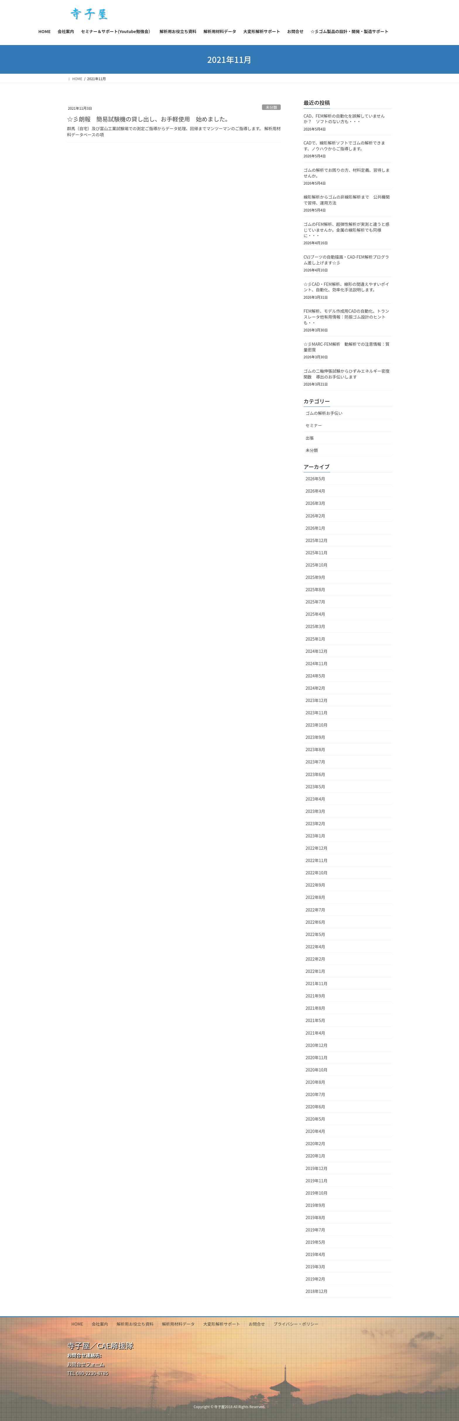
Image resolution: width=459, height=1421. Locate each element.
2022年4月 (315, 946)
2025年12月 (317, 540)
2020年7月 (315, 1094)
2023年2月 (315, 823)
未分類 (271, 107)
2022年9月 (315, 885)
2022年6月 (315, 922)
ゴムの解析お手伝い (324, 413)
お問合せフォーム (86, 1363)
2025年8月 (315, 589)
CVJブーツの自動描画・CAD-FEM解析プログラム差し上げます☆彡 (346, 260)
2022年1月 (315, 971)
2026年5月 (315, 478)
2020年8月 (315, 1082)
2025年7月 (315, 602)
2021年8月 (315, 1008)
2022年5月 (315, 934)
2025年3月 (315, 626)
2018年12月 (317, 1291)
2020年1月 (315, 1156)
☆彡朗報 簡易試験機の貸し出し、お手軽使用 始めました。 (149, 119)
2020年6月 (315, 1106)
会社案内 (100, 1324)
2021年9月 (315, 996)
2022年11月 (317, 860)
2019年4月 (315, 1254)
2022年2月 (315, 959)
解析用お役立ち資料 (135, 1324)
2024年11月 (317, 663)
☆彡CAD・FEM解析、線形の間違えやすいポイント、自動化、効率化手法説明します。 (346, 287)
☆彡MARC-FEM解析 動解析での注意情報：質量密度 (346, 347)
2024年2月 (315, 688)
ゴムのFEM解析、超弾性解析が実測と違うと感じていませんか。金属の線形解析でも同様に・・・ (346, 229)
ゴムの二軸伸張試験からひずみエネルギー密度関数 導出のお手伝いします (347, 374)
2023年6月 (315, 774)
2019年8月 (315, 1217)
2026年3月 (315, 503)
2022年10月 (317, 872)
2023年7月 (315, 762)
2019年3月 (315, 1266)
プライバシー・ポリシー (295, 1324)
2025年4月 (315, 614)
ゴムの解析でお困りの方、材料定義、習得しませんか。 (347, 173)
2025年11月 (317, 552)
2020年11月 (317, 1057)
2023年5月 (315, 786)
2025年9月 (315, 577)
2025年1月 (315, 639)
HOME (77, 1324)
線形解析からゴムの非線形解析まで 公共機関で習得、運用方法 (347, 200)
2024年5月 (315, 676)
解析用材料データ (178, 1324)
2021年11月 (317, 983)
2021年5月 (315, 1020)
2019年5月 (315, 1242)
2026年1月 (315, 528)
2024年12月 (317, 651)
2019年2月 (315, 1279)
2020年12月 (317, 1045)
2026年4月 (315, 491)
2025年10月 (317, 565)
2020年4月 (315, 1131)
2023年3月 (315, 811)
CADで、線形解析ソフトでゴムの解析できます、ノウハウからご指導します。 (344, 146)
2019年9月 (315, 1205)
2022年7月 (315, 910)
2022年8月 (315, 897)
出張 (310, 438)
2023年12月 (317, 700)
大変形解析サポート (221, 1324)
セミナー (314, 425)
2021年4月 (315, 1033)
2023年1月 (315, 836)
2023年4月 (315, 799)
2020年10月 (317, 1070)
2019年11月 (317, 1180)
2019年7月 (315, 1230)
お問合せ (257, 1324)
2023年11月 (317, 712)
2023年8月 (315, 749)
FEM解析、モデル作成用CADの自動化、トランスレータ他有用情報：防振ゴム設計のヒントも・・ (346, 316)
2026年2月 (315, 516)
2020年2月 (315, 1143)
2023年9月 (315, 737)
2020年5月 (315, 1119)
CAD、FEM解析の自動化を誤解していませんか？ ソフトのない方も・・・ (344, 119)
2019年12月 (317, 1168)
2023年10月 (317, 725)
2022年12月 (317, 848)
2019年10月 (317, 1193)
